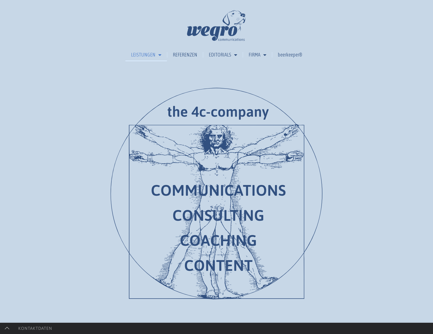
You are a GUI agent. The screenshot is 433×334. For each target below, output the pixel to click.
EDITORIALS (223, 54)
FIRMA (257, 54)
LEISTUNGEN (146, 54)
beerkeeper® (290, 55)
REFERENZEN (185, 55)
